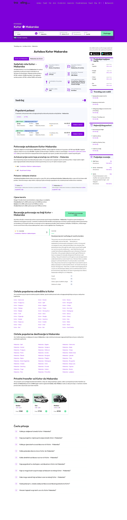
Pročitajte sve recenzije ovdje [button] (75, 214)
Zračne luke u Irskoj (94, 515)
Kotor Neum (66, 324)
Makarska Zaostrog (19, 366)
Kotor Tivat (17, 313)
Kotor (51, 68)
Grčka (16, 512)
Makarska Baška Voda (69, 353)
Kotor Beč (17, 327)
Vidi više (95, 98)
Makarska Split (18, 344)
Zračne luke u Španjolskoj (95, 509)
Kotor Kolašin (42, 322)
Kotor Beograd (67, 302)
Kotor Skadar (18, 319)
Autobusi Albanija (43, 507)
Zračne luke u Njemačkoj (95, 512)
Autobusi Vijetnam (44, 514)
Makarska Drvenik (43, 366)
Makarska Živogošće (69, 361)
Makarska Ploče (18, 353)
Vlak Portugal (67, 510)
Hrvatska (81, 68)
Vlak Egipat (67, 509)
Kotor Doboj (66, 316)
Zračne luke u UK (93, 514)
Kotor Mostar (42, 300)
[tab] (50, 124)
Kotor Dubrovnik (19, 300)
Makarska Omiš (43, 363)
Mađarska (17, 507)
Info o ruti (109, 66)
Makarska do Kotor (36, 59)
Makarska (74, 68)
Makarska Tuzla (67, 358)
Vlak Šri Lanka (68, 512)
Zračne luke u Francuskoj (95, 510)
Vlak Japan (67, 507)
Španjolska (17, 509)
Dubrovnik (79, 151)
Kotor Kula (66, 319)
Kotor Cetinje (67, 305)
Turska (16, 517)
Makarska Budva (68, 369)
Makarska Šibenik (19, 355)
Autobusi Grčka (43, 519)
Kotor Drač (41, 324)
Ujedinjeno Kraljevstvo (20, 514)
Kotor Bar (41, 327)
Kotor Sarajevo (18, 305)
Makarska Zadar (67, 347)
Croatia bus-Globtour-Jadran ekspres (30, 166)
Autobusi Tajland (43, 515)
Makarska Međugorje (44, 361)
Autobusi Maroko (43, 510)
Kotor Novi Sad (67, 308)
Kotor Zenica (67, 313)
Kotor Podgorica (19, 302)
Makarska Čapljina (43, 358)
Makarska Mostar (19, 347)
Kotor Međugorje (68, 311)
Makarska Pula (18, 372)
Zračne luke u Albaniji (94, 519)
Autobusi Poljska (43, 512)
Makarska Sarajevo (44, 347)
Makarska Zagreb (43, 344)
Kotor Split (41, 302)
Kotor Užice (42, 313)
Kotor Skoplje (42, 316)
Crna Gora (56, 68)
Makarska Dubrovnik (69, 344)
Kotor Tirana (42, 308)
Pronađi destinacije (81, 3)
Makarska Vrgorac (68, 366)
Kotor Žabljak (18, 311)
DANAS (19, 117)
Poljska (16, 519)
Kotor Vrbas (17, 324)
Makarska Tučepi (68, 350)
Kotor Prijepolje (18, 316)
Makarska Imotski (43, 353)
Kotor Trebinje (18, 308)
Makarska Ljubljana (68, 372)
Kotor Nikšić (66, 322)
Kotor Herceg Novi (43, 311)
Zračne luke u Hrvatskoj (95, 507)
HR (100, 3)
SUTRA (26, 117)
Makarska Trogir (19, 369)
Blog (95, 3)
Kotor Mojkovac (19, 322)
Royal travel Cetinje (25, 170)
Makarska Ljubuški (68, 355)
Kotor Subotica (43, 319)
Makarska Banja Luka (69, 363)
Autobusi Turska (43, 517)
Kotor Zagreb (42, 305)
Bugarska (17, 510)
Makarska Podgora (19, 350)
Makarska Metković (44, 350)
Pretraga (107, 33)
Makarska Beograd (44, 355)
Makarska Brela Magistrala (21, 361)
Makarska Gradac (19, 363)
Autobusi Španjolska (44, 509)
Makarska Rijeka (19, 358)
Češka (16, 515)
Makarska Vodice (43, 369)
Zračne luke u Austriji (94, 517)
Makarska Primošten (44, 372)
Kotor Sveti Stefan (68, 327)
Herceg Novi (72, 151)
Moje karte (109, 3)
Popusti (91, 3)
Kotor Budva (67, 300)
